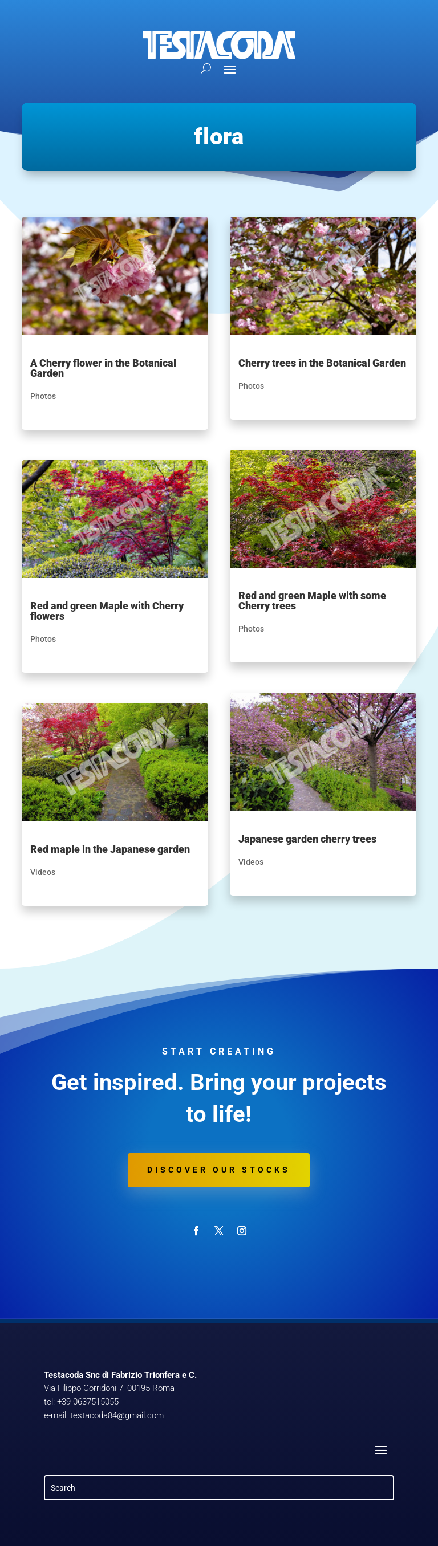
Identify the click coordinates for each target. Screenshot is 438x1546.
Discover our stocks (218, 1169)
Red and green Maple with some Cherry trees (312, 600)
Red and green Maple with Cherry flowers (107, 611)
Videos (42, 872)
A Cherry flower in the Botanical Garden (103, 368)
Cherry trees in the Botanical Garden (322, 363)
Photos (43, 396)
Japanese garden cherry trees (307, 839)
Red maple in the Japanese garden (110, 849)
